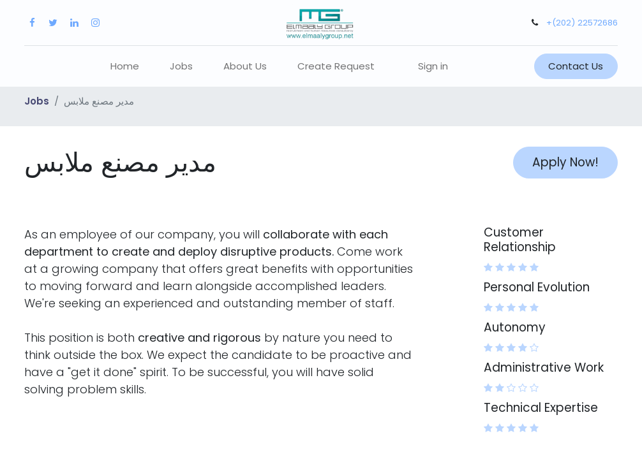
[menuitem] (124, 66)
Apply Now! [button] (565, 162)
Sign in (433, 66)
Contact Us (575, 66)
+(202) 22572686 (582, 23)
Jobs (36, 101)
